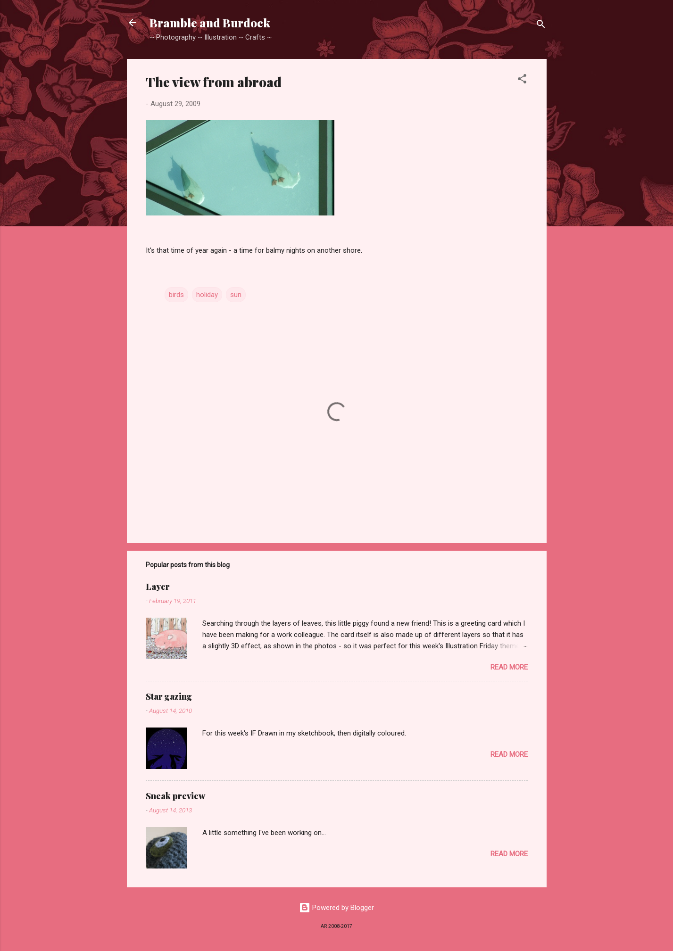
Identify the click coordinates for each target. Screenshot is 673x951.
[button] (522, 80)
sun (235, 294)
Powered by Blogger (336, 907)
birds (176, 294)
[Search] (541, 25)
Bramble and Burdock (210, 22)
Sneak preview (175, 796)
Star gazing (169, 696)
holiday (207, 294)
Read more (509, 667)
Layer (158, 586)
